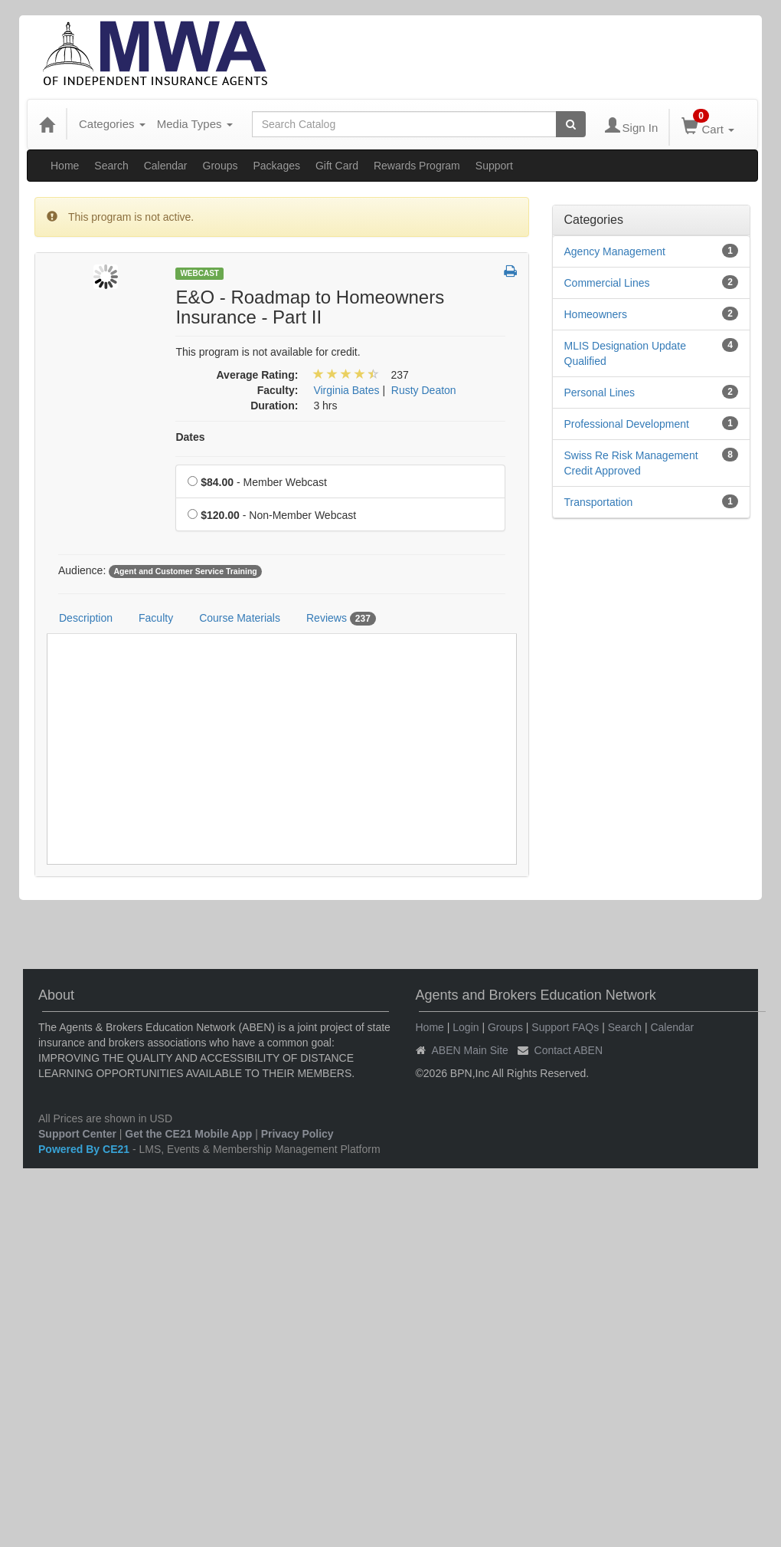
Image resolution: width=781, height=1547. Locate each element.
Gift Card (336, 165)
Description (86, 618)
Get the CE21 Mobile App (188, 1134)
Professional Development (626, 424)
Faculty (156, 618)
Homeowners (595, 314)
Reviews (341, 619)
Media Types (195, 123)
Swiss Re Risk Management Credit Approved (631, 463)
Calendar (166, 165)
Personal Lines (600, 392)
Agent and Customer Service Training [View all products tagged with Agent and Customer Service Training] (185, 571)
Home (65, 165)
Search (111, 165)
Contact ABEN (568, 1050)
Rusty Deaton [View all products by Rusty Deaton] (423, 390)
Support (494, 165)
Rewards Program (417, 165)
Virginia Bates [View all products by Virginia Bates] (346, 390)
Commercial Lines (607, 283)
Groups (220, 165)
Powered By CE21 (85, 1149)
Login (466, 1027)
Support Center (77, 1134)
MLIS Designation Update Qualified (625, 353)
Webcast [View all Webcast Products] (199, 273)
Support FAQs (565, 1027)
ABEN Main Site (470, 1050)
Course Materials (239, 618)
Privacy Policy (297, 1134)
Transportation (598, 502)
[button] (510, 272)
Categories (112, 123)
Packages (276, 165)
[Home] (47, 124)
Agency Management (614, 251)
